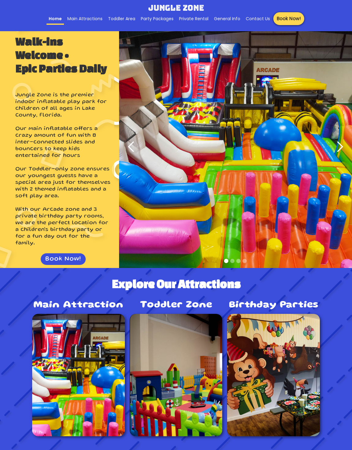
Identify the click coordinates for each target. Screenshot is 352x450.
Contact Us (258, 19)
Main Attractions (85, 19)
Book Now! (289, 18)
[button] (131, 147)
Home (55, 19)
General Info (227, 19)
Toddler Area (121, 19)
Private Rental (193, 19)
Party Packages (157, 19)
